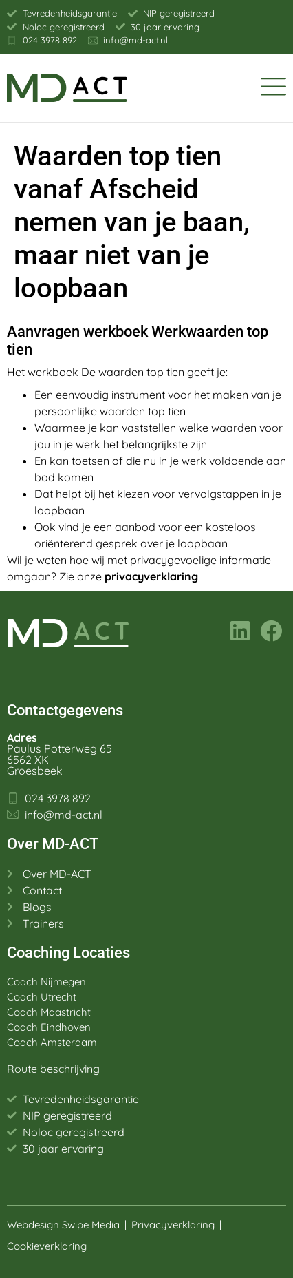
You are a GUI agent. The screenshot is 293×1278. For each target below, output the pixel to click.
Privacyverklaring (173, 1224)
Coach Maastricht (49, 1011)
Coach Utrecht (41, 996)
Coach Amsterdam (52, 1042)
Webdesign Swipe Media (63, 1224)
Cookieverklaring (48, 1246)
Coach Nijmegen (46, 981)
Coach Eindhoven (49, 1027)
